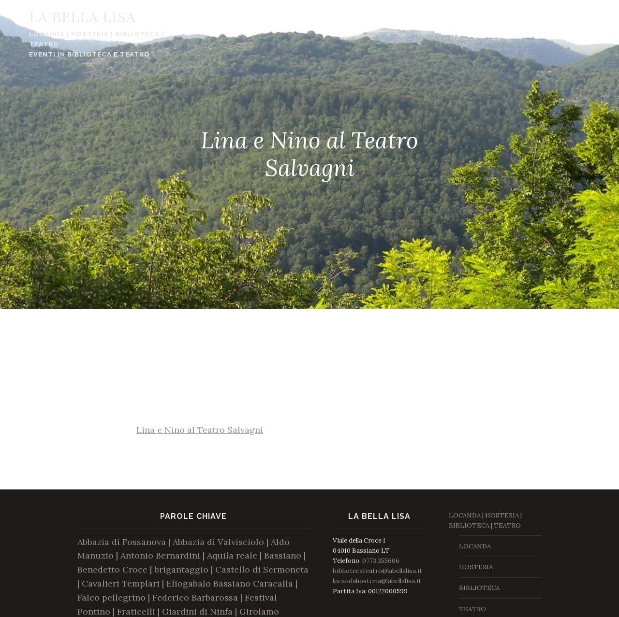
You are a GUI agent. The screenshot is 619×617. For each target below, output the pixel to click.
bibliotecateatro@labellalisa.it (377, 571)
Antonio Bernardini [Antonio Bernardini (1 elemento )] (160, 555)
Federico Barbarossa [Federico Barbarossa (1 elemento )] (195, 597)
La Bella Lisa (66, 17)
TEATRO (472, 609)
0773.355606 (380, 561)
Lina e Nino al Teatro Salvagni (199, 429)
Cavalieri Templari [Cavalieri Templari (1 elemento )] (121, 583)
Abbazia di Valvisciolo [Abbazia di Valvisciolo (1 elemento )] (218, 541)
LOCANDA (475, 546)
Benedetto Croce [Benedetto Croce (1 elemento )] (112, 569)
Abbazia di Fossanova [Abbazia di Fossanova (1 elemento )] (121, 541)
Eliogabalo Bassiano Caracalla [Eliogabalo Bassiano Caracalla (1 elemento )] (229, 583)
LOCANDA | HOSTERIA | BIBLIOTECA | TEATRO (80, 39)
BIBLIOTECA (479, 588)
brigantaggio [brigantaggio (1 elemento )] (181, 569)
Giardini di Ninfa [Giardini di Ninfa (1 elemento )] (197, 611)
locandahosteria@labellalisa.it (377, 581)
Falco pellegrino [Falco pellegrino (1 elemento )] (111, 597)
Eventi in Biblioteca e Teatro (73, 54)
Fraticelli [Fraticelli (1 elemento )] (136, 611)
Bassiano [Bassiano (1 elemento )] (282, 555)
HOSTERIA (476, 567)
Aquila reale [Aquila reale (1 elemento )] (232, 555)
